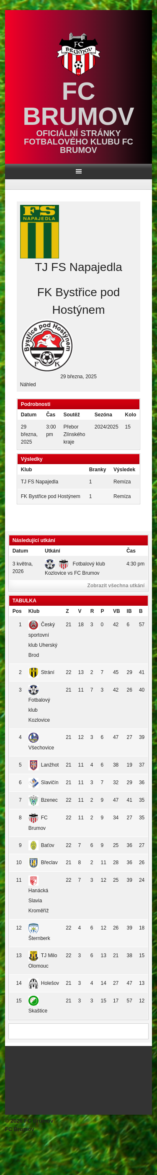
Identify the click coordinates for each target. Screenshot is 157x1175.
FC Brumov (78, 103)
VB (116, 611)
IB (129, 611)
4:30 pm (135, 564)
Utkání (52, 551)
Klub (34, 611)
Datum (20, 551)
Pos (17, 611)
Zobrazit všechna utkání (116, 586)
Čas (131, 551)
